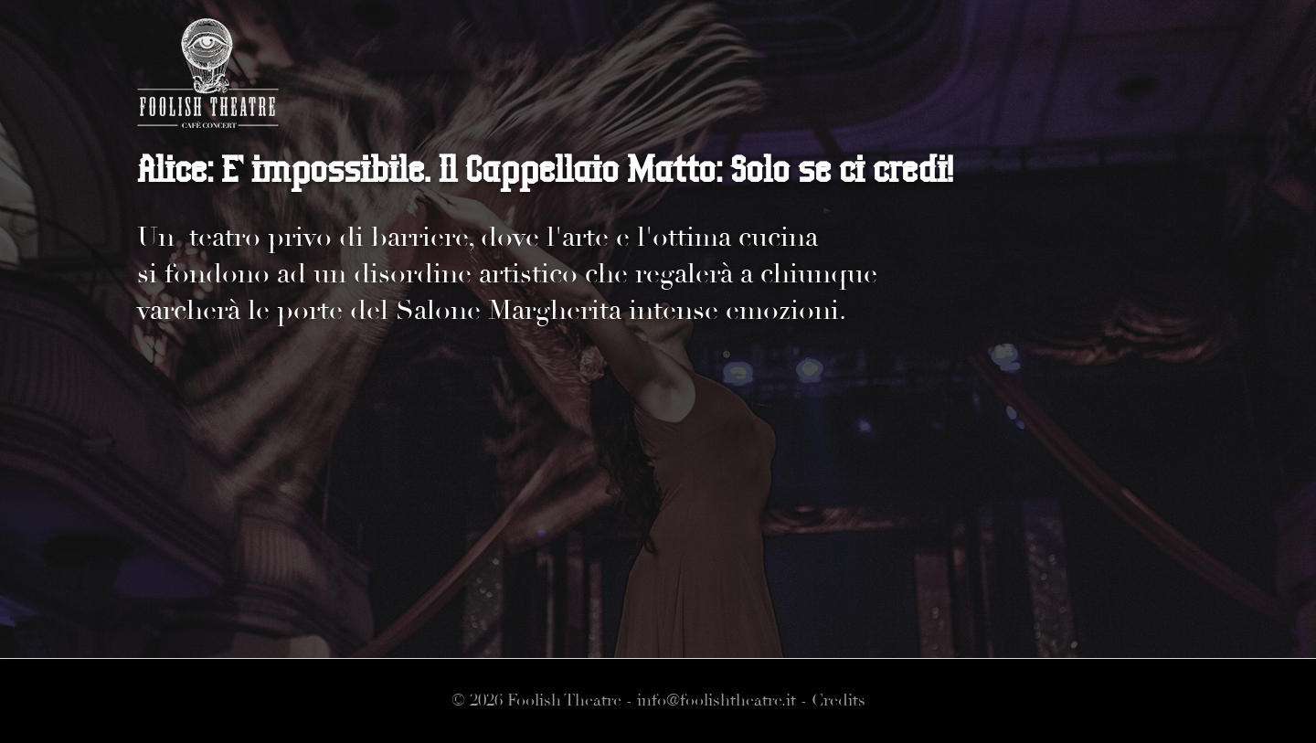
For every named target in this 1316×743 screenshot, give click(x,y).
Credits (838, 700)
